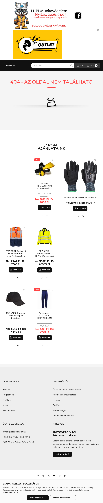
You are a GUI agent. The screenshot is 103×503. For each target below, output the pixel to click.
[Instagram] (59, 475)
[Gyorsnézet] (83, 216)
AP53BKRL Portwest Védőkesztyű (80, 197)
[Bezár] (98, 30)
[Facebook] (38, 475)
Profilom (7, 400)
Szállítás (56, 405)
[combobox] (52, 65)
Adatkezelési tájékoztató (64, 395)
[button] (10, 65)
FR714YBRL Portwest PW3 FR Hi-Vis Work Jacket (44, 253)
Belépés (6, 389)
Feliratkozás (62, 454)
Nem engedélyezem (63, 498)
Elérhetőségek (60, 410)
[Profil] (80, 65)
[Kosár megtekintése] (92, 65)
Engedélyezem (38, 498)
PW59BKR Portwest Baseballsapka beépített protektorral (16, 317)
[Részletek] (80, 208)
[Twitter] (49, 475)
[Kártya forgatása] (95, 160)
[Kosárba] (44, 207)
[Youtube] (54, 475)
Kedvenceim (9, 410)
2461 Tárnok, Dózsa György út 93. (18, 442)
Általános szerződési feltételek (67, 389)
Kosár (5, 405)
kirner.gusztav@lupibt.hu (14, 432)
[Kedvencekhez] (77, 216)
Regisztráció (8, 395)
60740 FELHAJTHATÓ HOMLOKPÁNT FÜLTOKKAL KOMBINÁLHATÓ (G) (44, 188)
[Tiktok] (65, 475)
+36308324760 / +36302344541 (17, 437)
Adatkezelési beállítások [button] (64, 415)
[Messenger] (43, 475)
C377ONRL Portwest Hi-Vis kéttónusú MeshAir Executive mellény (15, 255)
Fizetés (56, 400)
